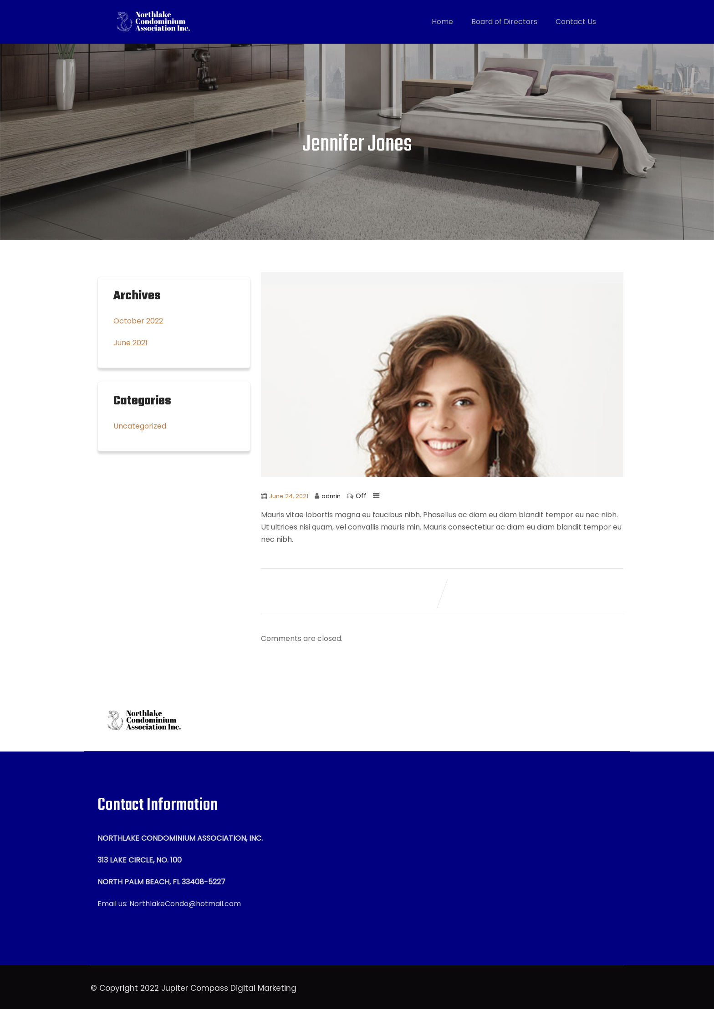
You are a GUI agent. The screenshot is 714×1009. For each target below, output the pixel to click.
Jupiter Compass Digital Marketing (228, 988)
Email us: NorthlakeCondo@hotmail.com (169, 903)
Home (442, 21)
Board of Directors (504, 21)
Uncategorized (139, 426)
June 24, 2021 (288, 496)
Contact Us (576, 21)
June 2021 (130, 343)
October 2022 (138, 321)
